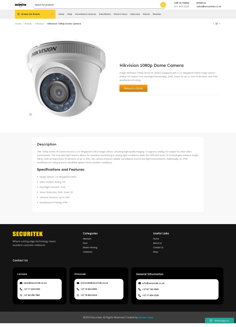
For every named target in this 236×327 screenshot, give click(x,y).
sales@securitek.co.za (209, 7)
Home (18, 25)
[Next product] (219, 26)
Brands (29, 25)
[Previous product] (213, 26)
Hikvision (40, 25)
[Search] (101, 6)
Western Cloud (145, 321)
